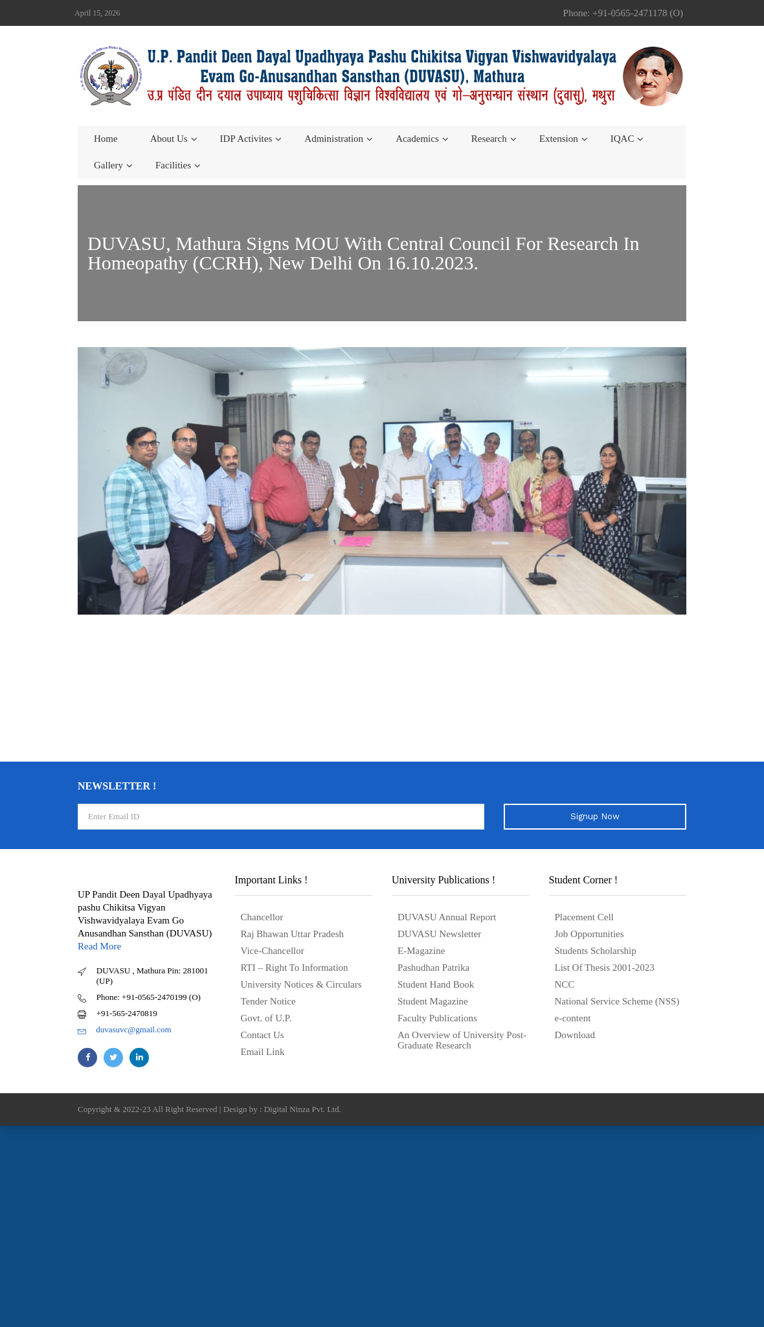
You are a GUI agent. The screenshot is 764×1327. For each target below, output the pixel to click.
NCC (565, 984)
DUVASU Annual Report (447, 917)
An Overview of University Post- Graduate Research (462, 1040)
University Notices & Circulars (301, 984)
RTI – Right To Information (294, 967)
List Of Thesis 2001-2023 (605, 967)
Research (489, 138)
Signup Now (595, 816)
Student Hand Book (436, 984)
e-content (573, 1018)
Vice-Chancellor (272, 951)
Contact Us (262, 1035)
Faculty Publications (437, 1018)
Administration (333, 138)
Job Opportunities (589, 934)
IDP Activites (246, 138)
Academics (417, 138)
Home (106, 138)
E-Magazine (421, 951)
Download (575, 1035)
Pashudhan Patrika (433, 967)
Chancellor (262, 917)
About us (169, 138)
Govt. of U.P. (266, 1018)
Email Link (263, 1052)
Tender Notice (268, 1001)
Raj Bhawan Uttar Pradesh (292, 934)
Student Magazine (433, 1001)
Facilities (173, 165)
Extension (558, 138)
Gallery (108, 165)
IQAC (623, 138)
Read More (99, 946)
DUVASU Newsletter (439, 934)
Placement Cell (584, 917)
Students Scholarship (595, 951)
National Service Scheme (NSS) (617, 1001)
